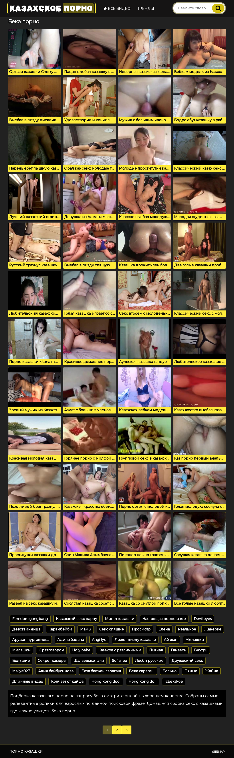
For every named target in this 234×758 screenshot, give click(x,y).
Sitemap (218, 751)
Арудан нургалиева (30, 640)
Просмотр (141, 629)
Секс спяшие (111, 629)
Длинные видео (27, 681)
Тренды (145, 8)
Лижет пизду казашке (135, 640)
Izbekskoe (174, 681)
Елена (164, 629)
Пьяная (156, 650)
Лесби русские (149, 661)
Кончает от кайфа (67, 681)
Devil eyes (203, 619)
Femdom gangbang (30, 619)
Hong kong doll (143, 681)
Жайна (211, 671)
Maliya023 (21, 671)
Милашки (21, 650)
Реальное (187, 629)
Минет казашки (119, 619)
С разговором (51, 650)
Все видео (117, 8)
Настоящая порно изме (164, 619)
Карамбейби (60, 629)
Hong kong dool (106, 681)
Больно (169, 671)
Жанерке (212, 629)
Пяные (190, 671)
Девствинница (26, 629)
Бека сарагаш (142, 671)
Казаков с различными (119, 650)
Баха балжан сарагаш (101, 671)
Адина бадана (70, 640)
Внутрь (200, 650)
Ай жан (170, 640)
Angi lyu (99, 640)
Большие (21, 661)
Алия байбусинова (55, 671)
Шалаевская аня (88, 661)
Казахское (51, 8)
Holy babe (81, 650)
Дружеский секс (187, 661)
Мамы (85, 629)
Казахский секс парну (76, 619)
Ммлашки (194, 640)
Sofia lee (119, 661)
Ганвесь (178, 650)
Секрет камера (51, 661)
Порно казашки (26, 751)
